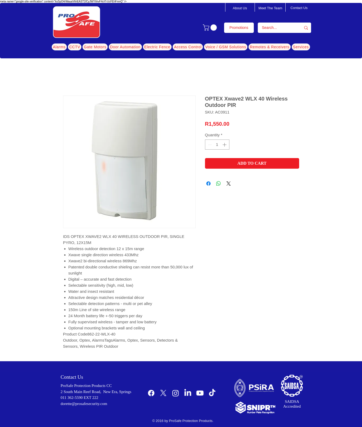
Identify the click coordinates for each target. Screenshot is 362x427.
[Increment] (225, 145)
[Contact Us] (299, 8)
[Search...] (276, 28)
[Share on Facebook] (208, 183)
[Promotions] (239, 28)
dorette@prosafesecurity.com (84, 404)
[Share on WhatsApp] (218, 183)
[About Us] (240, 8)
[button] (210, 27)
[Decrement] (209, 145)
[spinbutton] (217, 145)
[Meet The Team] (270, 8)
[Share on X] (228, 183)
